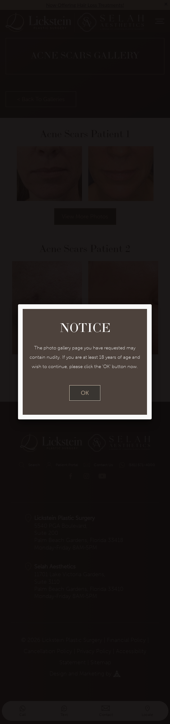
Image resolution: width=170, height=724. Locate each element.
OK (85, 393)
